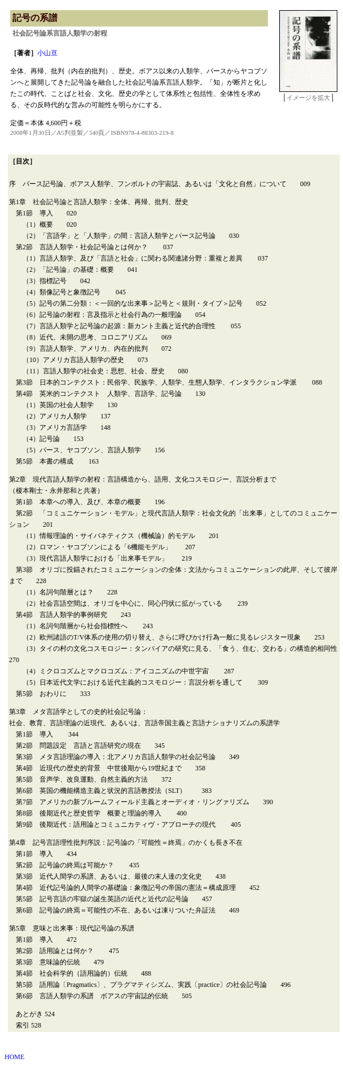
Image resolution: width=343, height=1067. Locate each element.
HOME (14, 1057)
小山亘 (47, 53)
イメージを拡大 (308, 97)
